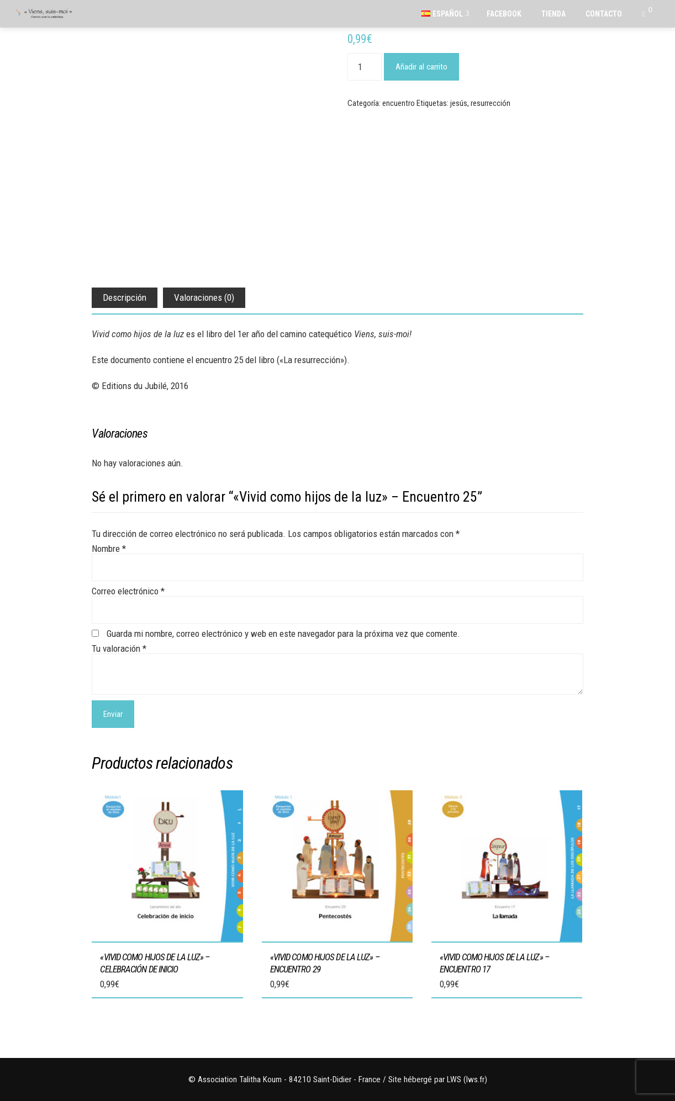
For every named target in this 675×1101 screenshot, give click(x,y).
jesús (458, 103)
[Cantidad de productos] (364, 67)
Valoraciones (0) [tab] (204, 297)
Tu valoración (119, 648)
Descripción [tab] (124, 297)
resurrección (490, 103)
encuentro (398, 103)
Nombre (109, 548)
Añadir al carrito (421, 67)
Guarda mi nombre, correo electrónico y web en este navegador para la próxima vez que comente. (283, 633)
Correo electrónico (128, 591)
